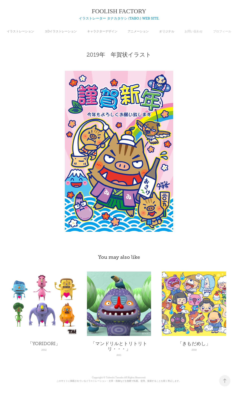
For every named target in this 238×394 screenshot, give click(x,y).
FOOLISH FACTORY (119, 11)
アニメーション (138, 31)
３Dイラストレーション (60, 31)
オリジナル (166, 31)
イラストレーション (20, 31)
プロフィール (222, 31)
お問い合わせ (194, 31)
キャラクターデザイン (102, 31)
